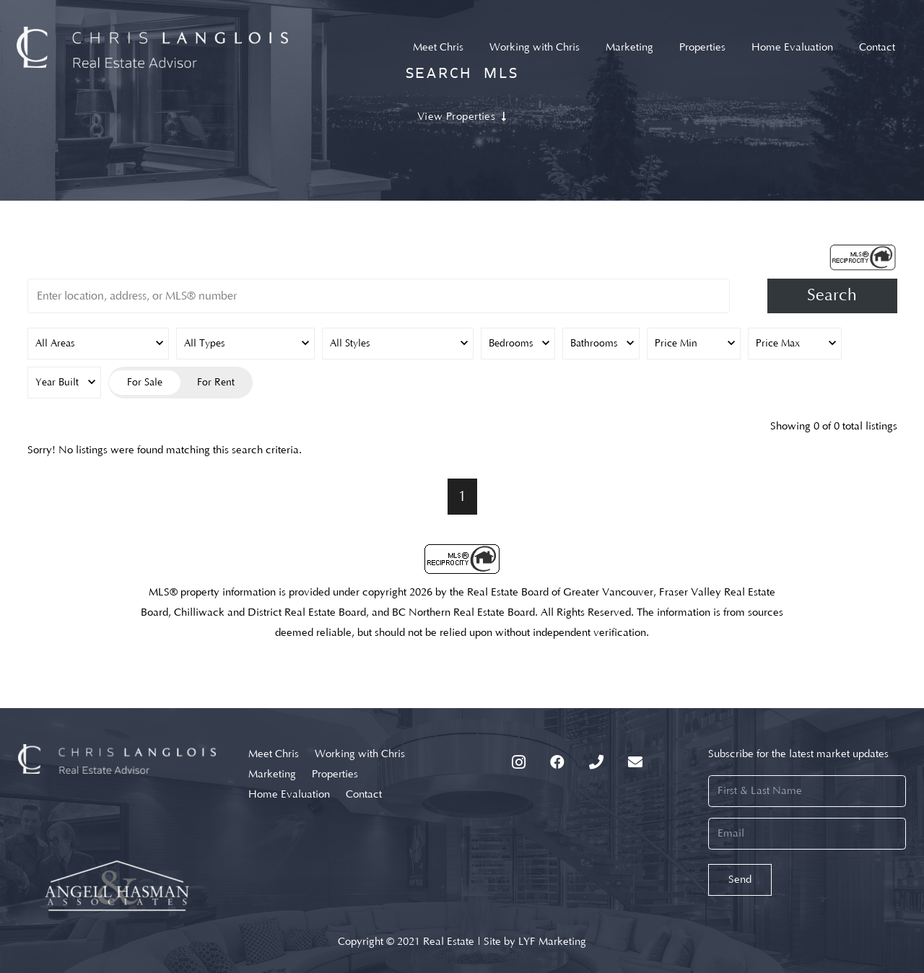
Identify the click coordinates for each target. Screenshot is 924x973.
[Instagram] (518, 762)
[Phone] (596, 762)
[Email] (635, 762)
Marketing (272, 774)
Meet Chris (273, 754)
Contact (364, 794)
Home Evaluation (289, 794)
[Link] (153, 47)
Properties (335, 774)
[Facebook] (557, 762)
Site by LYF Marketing (535, 941)
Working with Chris (360, 754)
